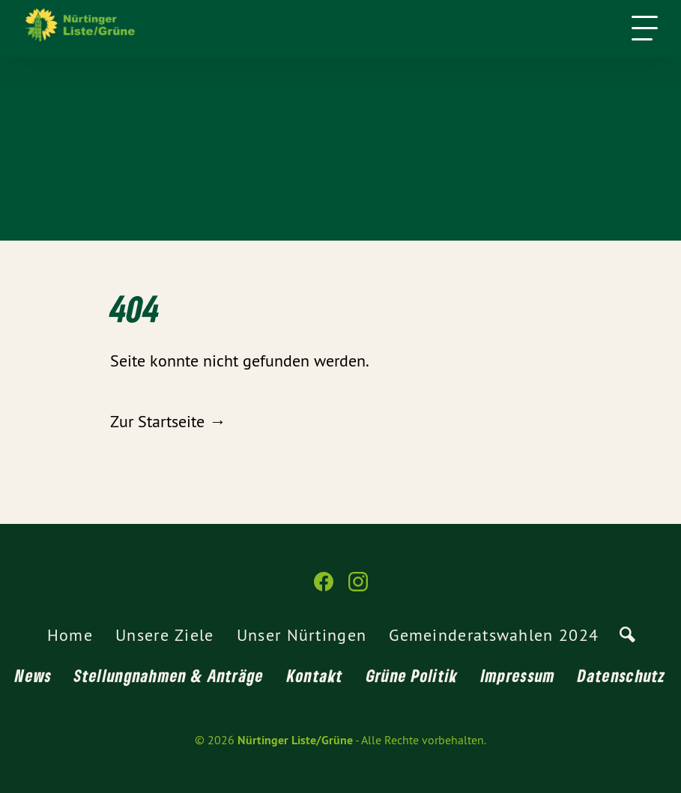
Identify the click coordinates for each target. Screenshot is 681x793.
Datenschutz (621, 675)
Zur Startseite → (168, 421)
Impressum (518, 675)
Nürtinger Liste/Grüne (295, 740)
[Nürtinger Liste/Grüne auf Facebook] (323, 588)
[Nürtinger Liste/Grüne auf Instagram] (358, 588)
